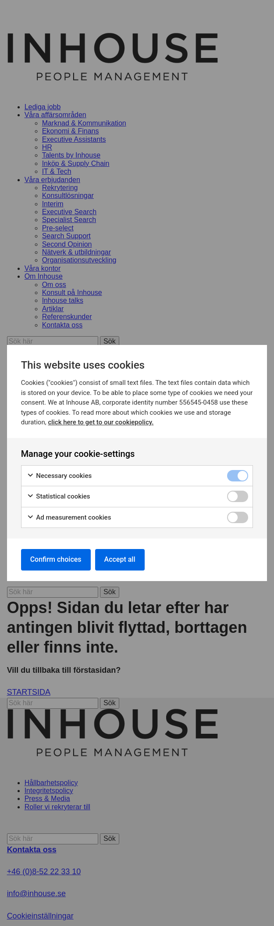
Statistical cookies (58, 496)
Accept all (119, 559)
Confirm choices (56, 559)
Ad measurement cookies (69, 517)
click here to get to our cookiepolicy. (100, 422)
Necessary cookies (59, 476)
